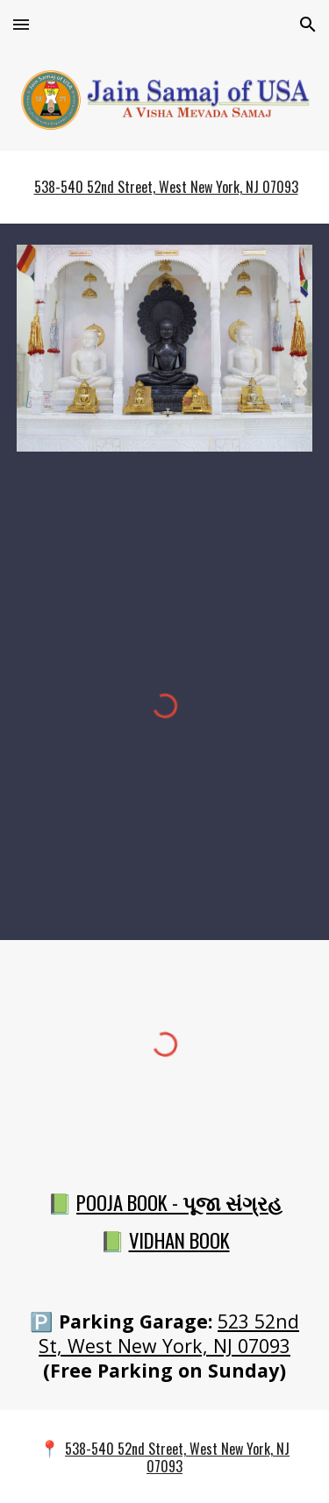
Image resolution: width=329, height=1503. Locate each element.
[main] (165, 187)
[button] (21, 24)
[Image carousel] (165, 348)
